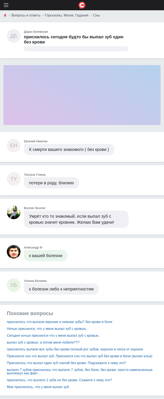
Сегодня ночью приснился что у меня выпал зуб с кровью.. (53, 335)
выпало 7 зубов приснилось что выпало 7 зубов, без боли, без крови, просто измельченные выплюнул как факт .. (79, 371)
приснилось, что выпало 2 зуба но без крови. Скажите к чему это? (59, 380)
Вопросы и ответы (26, 15)
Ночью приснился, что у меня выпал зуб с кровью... (48, 329)
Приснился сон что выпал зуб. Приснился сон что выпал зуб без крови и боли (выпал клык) (79, 356)
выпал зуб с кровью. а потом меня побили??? (43, 342)
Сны (96, 15)
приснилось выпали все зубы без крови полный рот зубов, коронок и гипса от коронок (75, 349)
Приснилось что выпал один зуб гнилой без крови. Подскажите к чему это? (66, 363)
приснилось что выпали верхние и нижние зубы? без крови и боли (59, 322)
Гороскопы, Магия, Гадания (67, 15)
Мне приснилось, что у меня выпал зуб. (38, 387)
